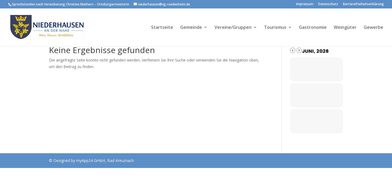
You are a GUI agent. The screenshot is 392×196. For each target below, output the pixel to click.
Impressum (304, 4)
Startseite (162, 27)
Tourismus (275, 27)
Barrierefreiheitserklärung (363, 4)
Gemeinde (191, 27)
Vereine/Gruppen (233, 27)
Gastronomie (313, 27)
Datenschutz (328, 4)
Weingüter (345, 27)
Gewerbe (373, 27)
